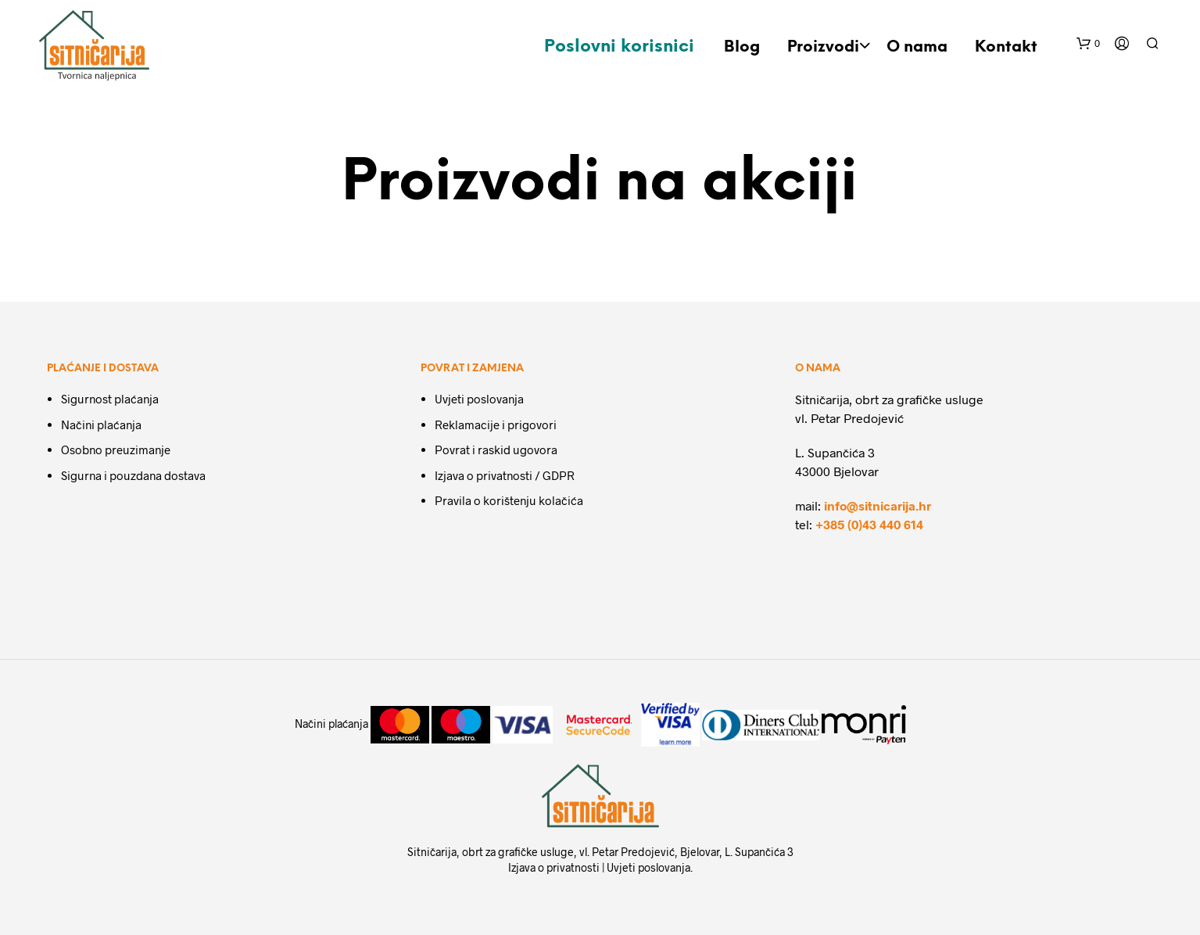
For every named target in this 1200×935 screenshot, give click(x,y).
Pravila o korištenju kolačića (509, 500)
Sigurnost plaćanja (110, 399)
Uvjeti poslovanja (479, 399)
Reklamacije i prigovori (496, 424)
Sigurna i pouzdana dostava (133, 475)
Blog (742, 47)
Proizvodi (823, 47)
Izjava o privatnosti (554, 867)
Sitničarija (432, 852)
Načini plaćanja (101, 424)
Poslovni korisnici (619, 47)
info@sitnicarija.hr (877, 505)
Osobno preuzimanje (115, 449)
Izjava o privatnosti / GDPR (505, 475)
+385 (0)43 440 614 (869, 524)
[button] (1088, 44)
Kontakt (1006, 47)
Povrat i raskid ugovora (496, 449)
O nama (917, 47)
